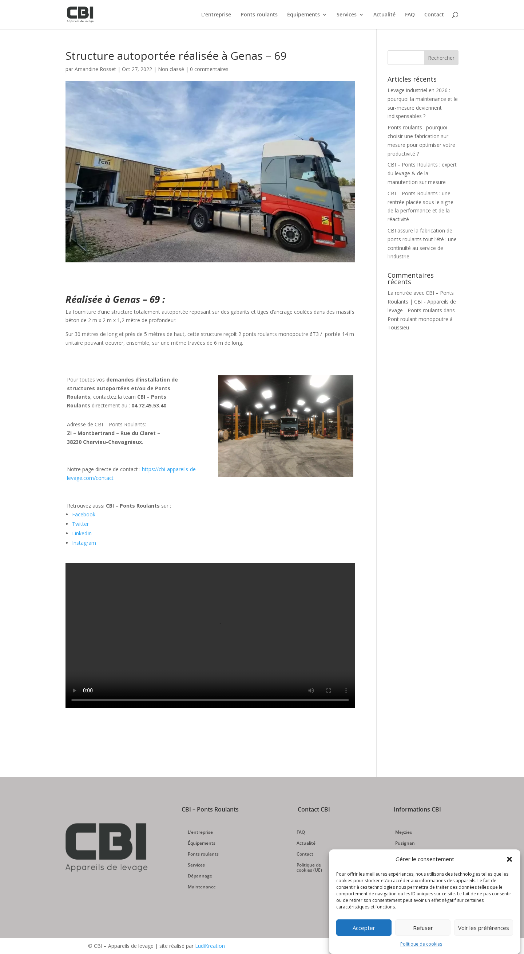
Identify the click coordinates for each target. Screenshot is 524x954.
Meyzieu (404, 832)
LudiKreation (210, 945)
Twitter (80, 523)
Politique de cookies (421, 944)
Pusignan (405, 843)
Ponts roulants (259, 15)
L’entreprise (216, 15)
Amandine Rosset (95, 69)
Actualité (384, 15)
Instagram (84, 542)
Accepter (364, 927)
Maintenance (202, 887)
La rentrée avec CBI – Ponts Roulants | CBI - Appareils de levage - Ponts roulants (422, 301)
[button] (509, 859)
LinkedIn (82, 533)
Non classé (171, 69)
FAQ (410, 15)
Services (347, 15)
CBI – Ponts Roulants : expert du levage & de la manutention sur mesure (422, 173)
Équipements (303, 15)
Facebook (83, 514)
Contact (434, 15)
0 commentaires (209, 69)
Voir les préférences (483, 927)
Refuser (423, 927)
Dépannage (200, 876)
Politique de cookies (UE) (309, 868)
